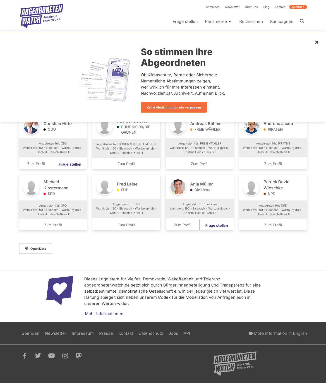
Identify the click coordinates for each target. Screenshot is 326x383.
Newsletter (232, 7)
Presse (106, 333)
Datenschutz (151, 333)
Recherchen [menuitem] (251, 21)
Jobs (173, 333)
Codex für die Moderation (183, 297)
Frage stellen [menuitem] (185, 21)
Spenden (298, 7)
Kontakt (280, 7)
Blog (266, 7)
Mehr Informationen (104, 313)
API (187, 333)
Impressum (83, 333)
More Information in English (278, 333)
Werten (109, 303)
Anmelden (213, 7)
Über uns (251, 7)
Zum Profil (36, 163)
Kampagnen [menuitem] (281, 21)
